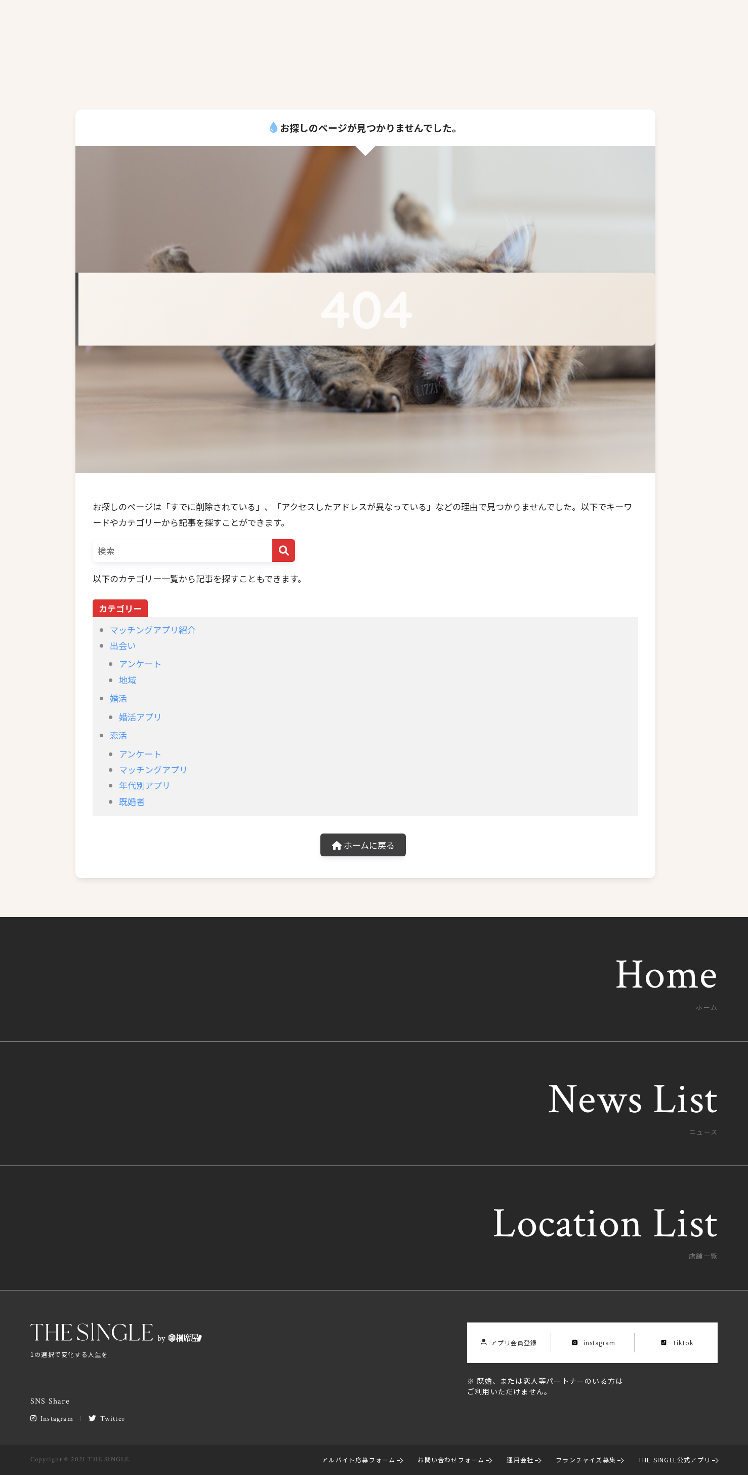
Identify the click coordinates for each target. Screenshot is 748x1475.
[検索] (283, 550)
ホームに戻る (363, 845)
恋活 (118, 735)
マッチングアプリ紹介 (153, 629)
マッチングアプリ (153, 769)
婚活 (118, 698)
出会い (123, 645)
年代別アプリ (145, 785)
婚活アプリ (140, 716)
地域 (127, 679)
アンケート (140, 663)
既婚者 (132, 801)
